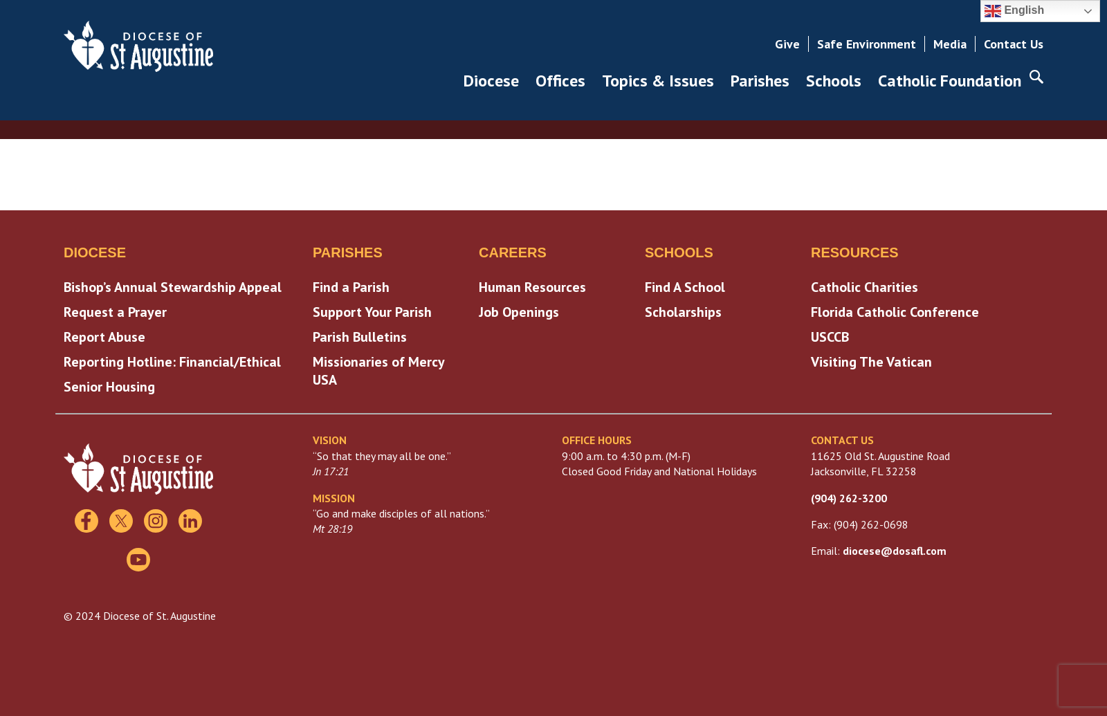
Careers (513, 252)
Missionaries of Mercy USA (378, 371)
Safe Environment (866, 44)
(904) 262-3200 (849, 498)
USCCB (830, 337)
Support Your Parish (372, 312)
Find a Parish (351, 287)
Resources (855, 252)
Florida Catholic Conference (895, 312)
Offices (560, 80)
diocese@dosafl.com (894, 551)
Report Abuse (104, 337)
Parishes (760, 80)
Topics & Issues (658, 80)
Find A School (685, 287)
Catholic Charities (864, 287)
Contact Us (1013, 44)
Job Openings (519, 312)
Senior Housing (109, 387)
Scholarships (683, 312)
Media (950, 44)
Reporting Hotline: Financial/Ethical (172, 362)
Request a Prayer (115, 312)
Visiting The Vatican (871, 362)
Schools (833, 80)
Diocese (491, 80)
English (1014, 11)
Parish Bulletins (360, 337)
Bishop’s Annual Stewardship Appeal (173, 287)
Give (787, 44)
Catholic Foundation (949, 80)
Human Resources (532, 287)
